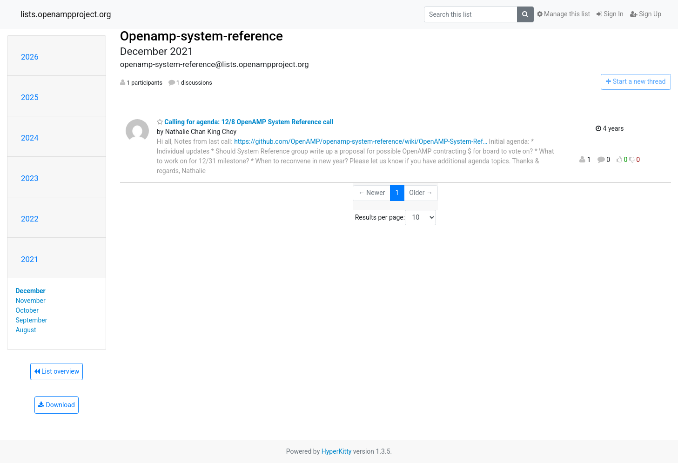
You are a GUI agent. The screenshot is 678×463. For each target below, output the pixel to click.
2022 (30, 218)
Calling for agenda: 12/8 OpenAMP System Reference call (245, 122)
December (31, 291)
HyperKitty (337, 451)
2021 (30, 259)
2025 (30, 97)
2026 (30, 56)
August (26, 330)
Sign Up (645, 14)
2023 (30, 178)
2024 (30, 137)
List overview (57, 371)
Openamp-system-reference (201, 36)
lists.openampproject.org (65, 14)
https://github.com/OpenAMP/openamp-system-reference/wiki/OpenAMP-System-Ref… (360, 141)
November (31, 300)
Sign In (610, 14)
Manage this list (563, 14)
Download (56, 405)
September (31, 320)
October (27, 310)
